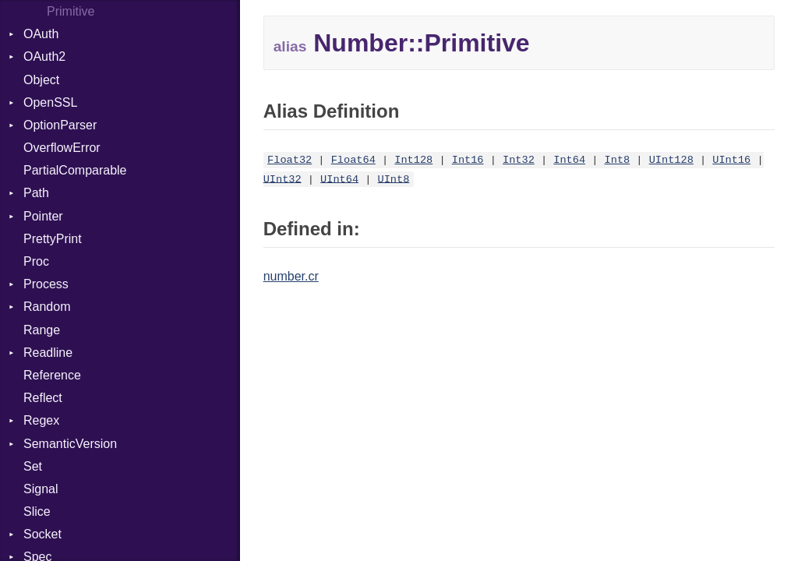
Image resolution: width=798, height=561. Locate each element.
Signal (40, 489)
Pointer (43, 216)
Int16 (468, 160)
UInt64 (339, 179)
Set (32, 466)
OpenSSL (50, 102)
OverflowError (62, 147)
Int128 (413, 160)
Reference (52, 375)
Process (46, 284)
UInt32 (282, 179)
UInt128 (671, 160)
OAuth (40, 34)
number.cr (291, 276)
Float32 (289, 160)
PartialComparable (75, 170)
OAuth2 (44, 56)
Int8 (617, 160)
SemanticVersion (70, 443)
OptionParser (60, 125)
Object (41, 79)
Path (36, 192)
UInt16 (731, 160)
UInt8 (394, 179)
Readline (47, 352)
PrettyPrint (52, 238)
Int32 (519, 160)
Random (46, 306)
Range (41, 330)
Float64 (353, 160)
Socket (42, 534)
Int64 (569, 160)
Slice (37, 511)
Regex (41, 420)
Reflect (42, 397)
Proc (36, 261)
